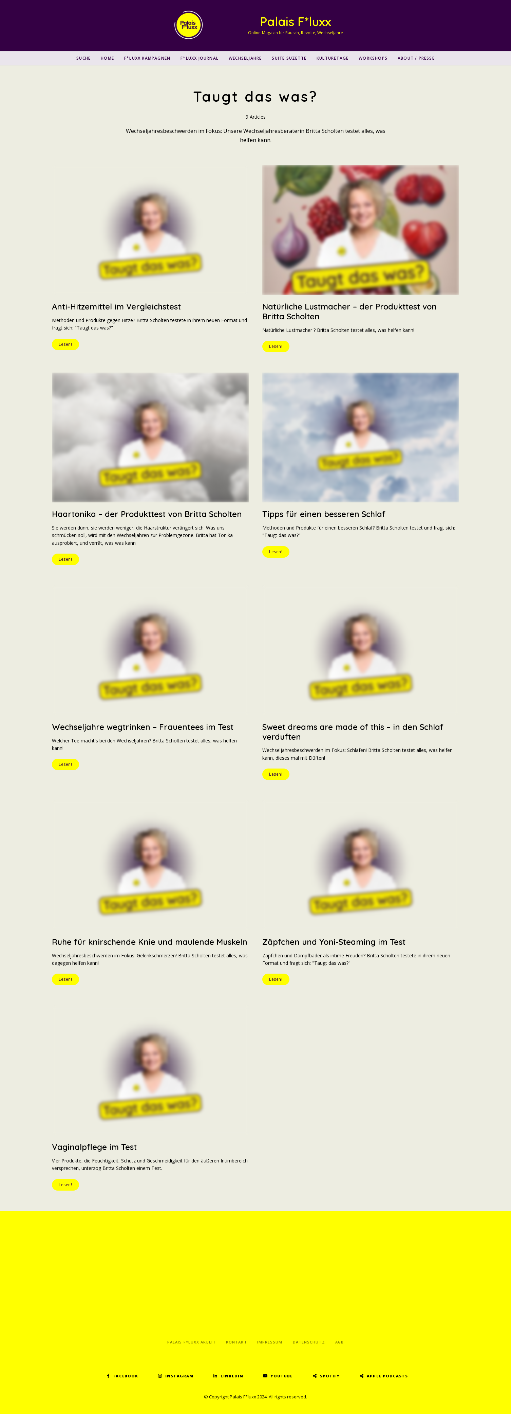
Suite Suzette (289, 58)
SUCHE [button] (83, 58)
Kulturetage (332, 58)
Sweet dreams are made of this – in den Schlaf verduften (353, 732)
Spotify (330, 1375)
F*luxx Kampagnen (147, 58)
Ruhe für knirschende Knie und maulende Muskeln (150, 942)
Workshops (373, 58)
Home (107, 58)
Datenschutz (309, 1342)
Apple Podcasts (387, 1375)
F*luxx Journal (200, 58)
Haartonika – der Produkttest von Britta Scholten (148, 514)
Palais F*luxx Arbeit (191, 1342)
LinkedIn (232, 1375)
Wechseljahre (245, 58)
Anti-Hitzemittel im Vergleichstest (116, 306)
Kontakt (236, 1342)
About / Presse (416, 58)
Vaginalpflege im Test (94, 1147)
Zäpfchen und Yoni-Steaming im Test (334, 942)
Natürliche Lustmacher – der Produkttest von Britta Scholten (350, 311)
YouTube (281, 1375)
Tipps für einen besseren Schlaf (324, 514)
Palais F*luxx (295, 21)
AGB (339, 1342)
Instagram (179, 1375)
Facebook (125, 1375)
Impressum (270, 1342)
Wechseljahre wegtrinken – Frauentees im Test (143, 727)
